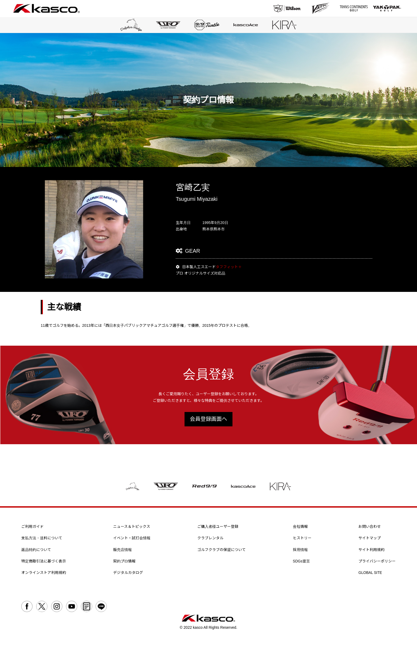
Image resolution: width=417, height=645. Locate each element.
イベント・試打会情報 (131, 539)
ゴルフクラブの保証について (221, 551)
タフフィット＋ (229, 268)
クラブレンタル (210, 539)
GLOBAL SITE (370, 574)
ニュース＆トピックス (131, 527)
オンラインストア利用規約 (43, 574)
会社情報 (300, 527)
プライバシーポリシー (377, 562)
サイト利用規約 (371, 551)
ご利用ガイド (32, 527)
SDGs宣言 (301, 562)
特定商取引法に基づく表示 (43, 562)
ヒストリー (302, 539)
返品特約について (36, 551)
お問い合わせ (369, 527)
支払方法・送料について (41, 539)
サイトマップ (369, 539)
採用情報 (300, 551)
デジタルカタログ (128, 574)
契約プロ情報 (124, 562)
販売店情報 (122, 551)
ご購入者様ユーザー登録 (217, 527)
